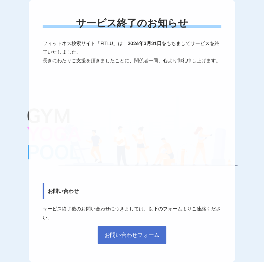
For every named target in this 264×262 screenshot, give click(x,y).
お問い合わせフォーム (132, 234)
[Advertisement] (132, 124)
